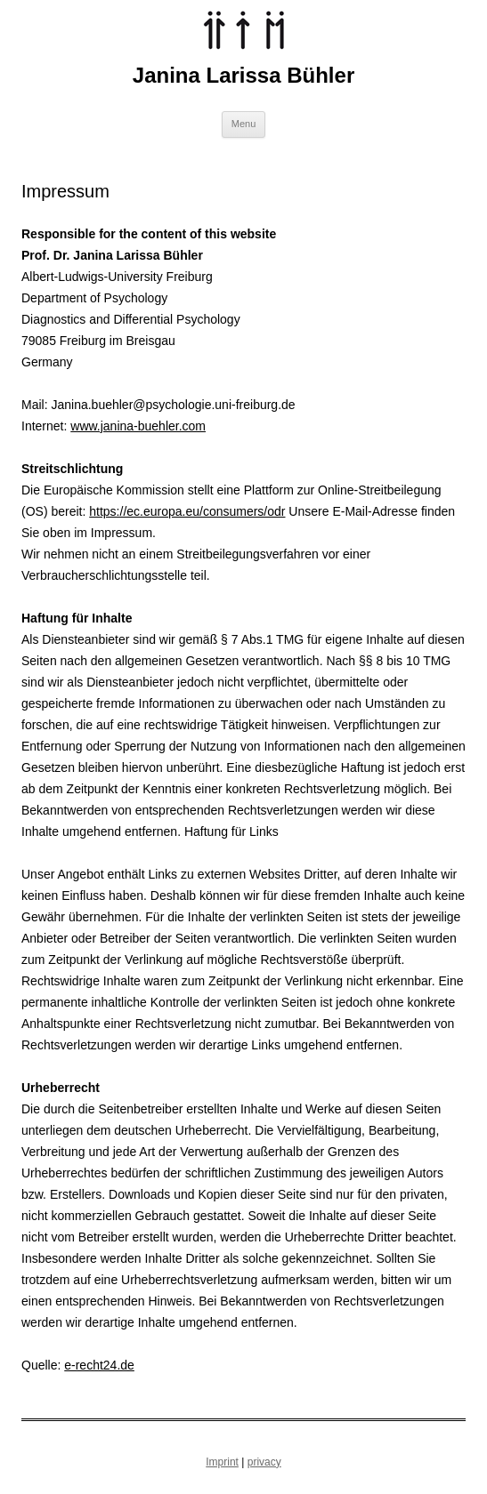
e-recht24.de (99, 1365)
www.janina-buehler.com (138, 426)
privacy (264, 1462)
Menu (243, 123)
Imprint (222, 1462)
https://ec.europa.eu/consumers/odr (187, 511)
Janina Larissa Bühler (243, 75)
